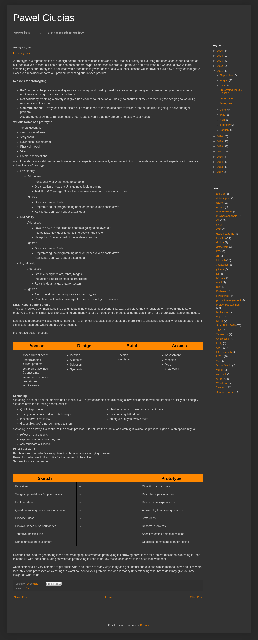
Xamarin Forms (225, 392)
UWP (219, 347)
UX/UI (26, 588)
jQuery (220, 269)
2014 (220, 161)
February (225, 124)
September (227, 75)
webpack (221, 374)
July (223, 85)
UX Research (224, 352)
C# (217, 220)
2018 (220, 146)
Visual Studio (223, 365)
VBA (218, 361)
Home (108, 597)
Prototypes (225, 103)
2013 (220, 167)
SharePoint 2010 (226, 325)
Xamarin (221, 387)
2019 (220, 141)
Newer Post (20, 597)
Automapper (223, 198)
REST (219, 321)
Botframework (224, 211)
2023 (220, 60)
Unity (219, 343)
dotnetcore (222, 247)
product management (228, 300)
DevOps (221, 238)
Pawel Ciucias (44, 17)
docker (220, 242)
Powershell (222, 295)
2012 (220, 172)
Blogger (144, 625)
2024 (220, 55)
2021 (220, 70)
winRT (220, 378)
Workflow (221, 383)
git (217, 256)
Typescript (222, 334)
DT (218, 251)
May (223, 114)
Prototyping (226, 98)
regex (219, 316)
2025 (220, 50)
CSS (219, 229)
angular (220, 193)
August (224, 80)
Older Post (196, 597)
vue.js (219, 370)
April (223, 119)
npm (218, 287)
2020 (220, 136)
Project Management (228, 304)
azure (219, 202)
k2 (217, 273)
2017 (220, 151)
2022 (220, 65)
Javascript (222, 264)
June (223, 109)
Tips (218, 330)
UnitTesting (222, 338)
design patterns (225, 233)
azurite (220, 207)
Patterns (221, 291)
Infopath (221, 260)
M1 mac (221, 278)
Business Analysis (226, 216)
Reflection (222, 312)
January (225, 130)
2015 (220, 156)
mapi (219, 282)
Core (219, 225)
